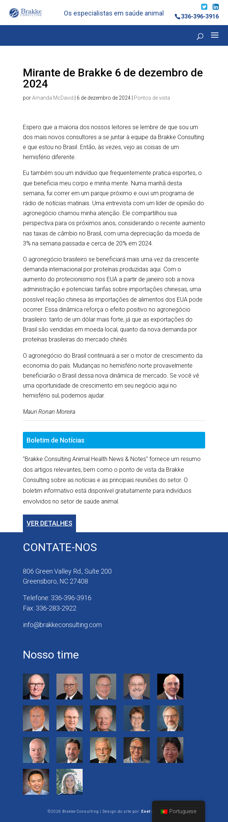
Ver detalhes (49, 523)
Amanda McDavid (52, 98)
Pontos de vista (152, 98)
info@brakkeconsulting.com (62, 625)
